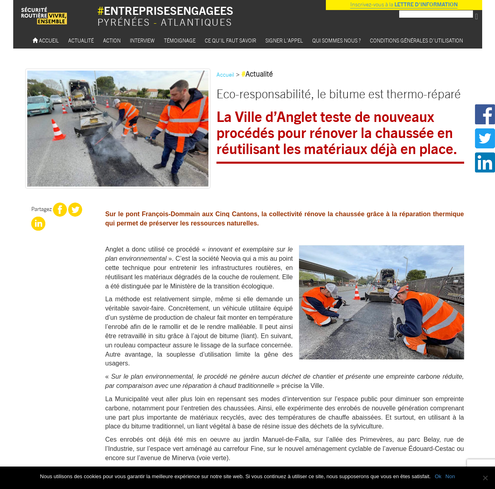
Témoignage (180, 40)
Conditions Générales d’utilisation (416, 40)
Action (112, 40)
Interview (142, 40)
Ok (438, 476)
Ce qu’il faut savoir (230, 40)
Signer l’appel (284, 40)
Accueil (45, 40)
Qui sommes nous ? (336, 40)
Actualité (81, 40)
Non (450, 476)
